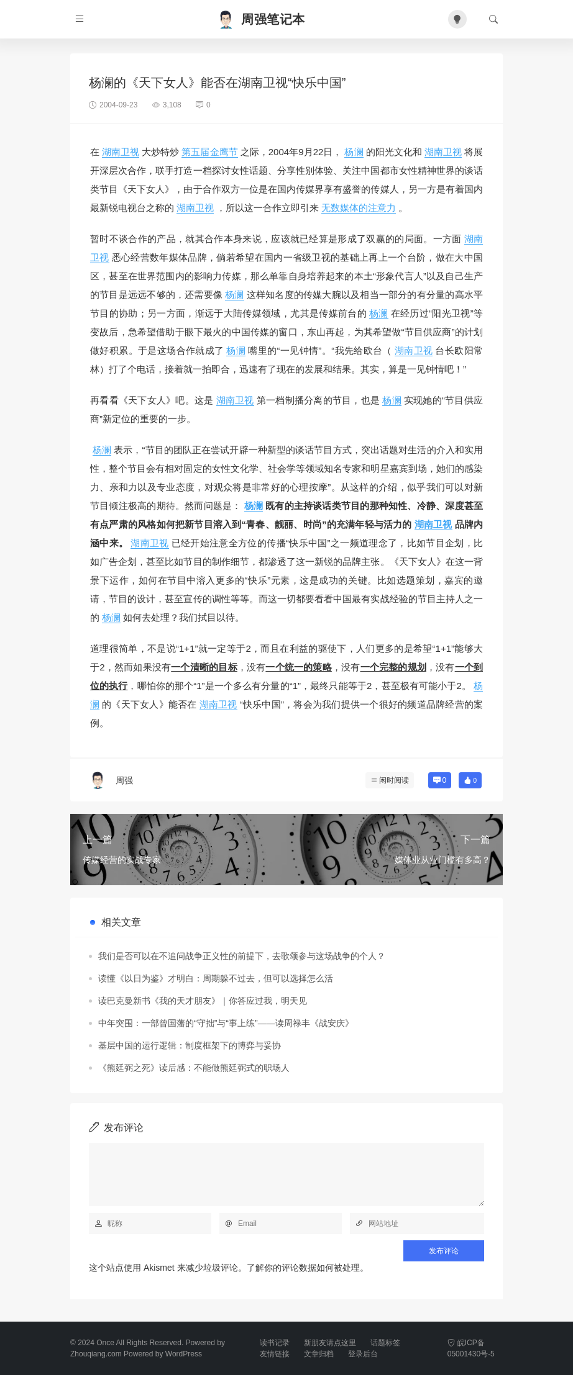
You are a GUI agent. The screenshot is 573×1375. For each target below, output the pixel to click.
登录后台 (363, 1354)
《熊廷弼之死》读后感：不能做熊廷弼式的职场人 (194, 1068)
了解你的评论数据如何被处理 (303, 1268)
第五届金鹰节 (209, 152)
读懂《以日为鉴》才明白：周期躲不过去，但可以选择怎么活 (215, 978)
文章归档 (319, 1354)
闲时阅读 (394, 780)
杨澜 (353, 152)
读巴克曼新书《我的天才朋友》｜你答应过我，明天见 (202, 1001)
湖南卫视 (120, 152)
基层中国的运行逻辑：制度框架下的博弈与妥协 (189, 1045)
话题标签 (385, 1342)
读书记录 (275, 1342)
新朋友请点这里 (330, 1342)
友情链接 (275, 1354)
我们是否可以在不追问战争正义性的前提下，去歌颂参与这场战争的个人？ (241, 956)
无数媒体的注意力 (358, 207)
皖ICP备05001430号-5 (471, 1348)
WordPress (183, 1354)
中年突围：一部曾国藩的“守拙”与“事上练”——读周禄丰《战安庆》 (226, 1023)
